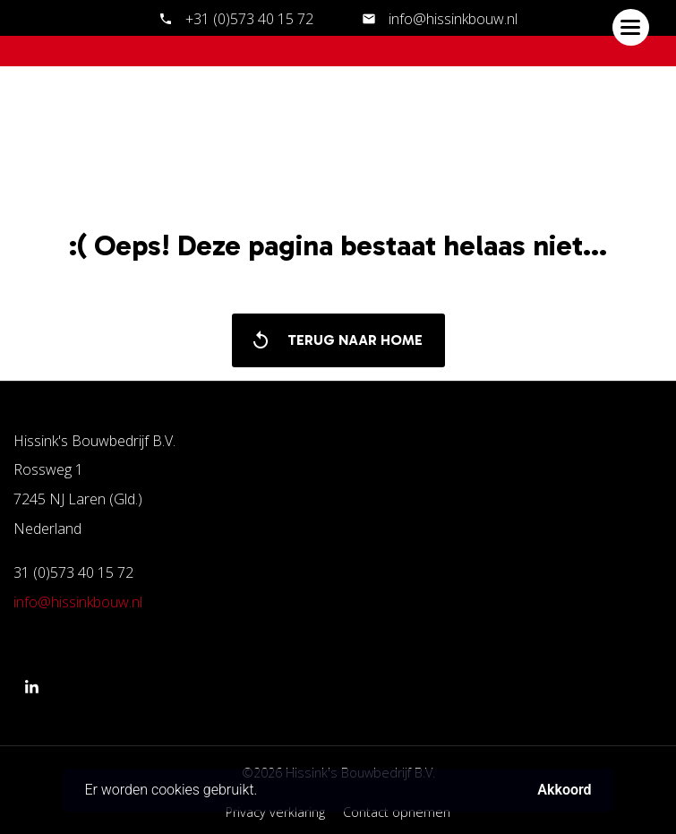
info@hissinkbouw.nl (451, 19)
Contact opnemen (396, 812)
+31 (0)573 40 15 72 (249, 19)
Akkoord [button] (564, 790)
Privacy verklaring (275, 812)
